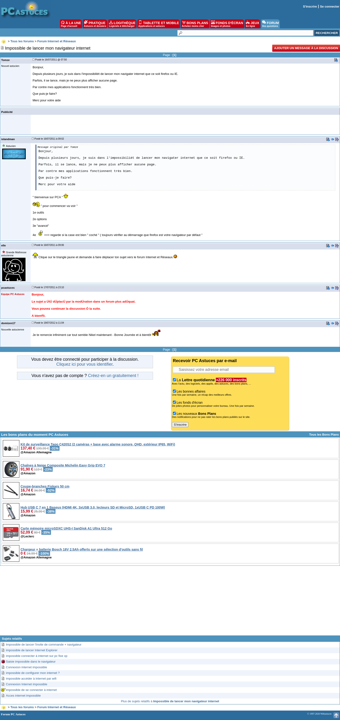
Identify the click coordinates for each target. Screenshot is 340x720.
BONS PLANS (195, 23)
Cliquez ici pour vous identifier (84, 364)
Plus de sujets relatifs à (170, 701)
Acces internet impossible (23, 695)
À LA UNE (71, 23)
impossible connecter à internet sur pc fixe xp (36, 656)
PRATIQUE (95, 23)
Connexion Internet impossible (26, 684)
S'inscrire (310, 6)
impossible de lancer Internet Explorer (31, 650)
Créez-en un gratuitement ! (113, 375)
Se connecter (329, 6)
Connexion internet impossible (26, 667)
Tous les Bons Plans (324, 434)
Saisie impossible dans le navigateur (30, 661)
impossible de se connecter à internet (31, 690)
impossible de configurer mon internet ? (33, 673)
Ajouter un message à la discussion (306, 48)
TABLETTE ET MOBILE (158, 23)
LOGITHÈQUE (122, 23)
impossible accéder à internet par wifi (31, 678)
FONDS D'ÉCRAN (227, 23)
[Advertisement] (170, 602)
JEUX (252, 23)
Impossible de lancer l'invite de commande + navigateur (43, 644)
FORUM (270, 23)
